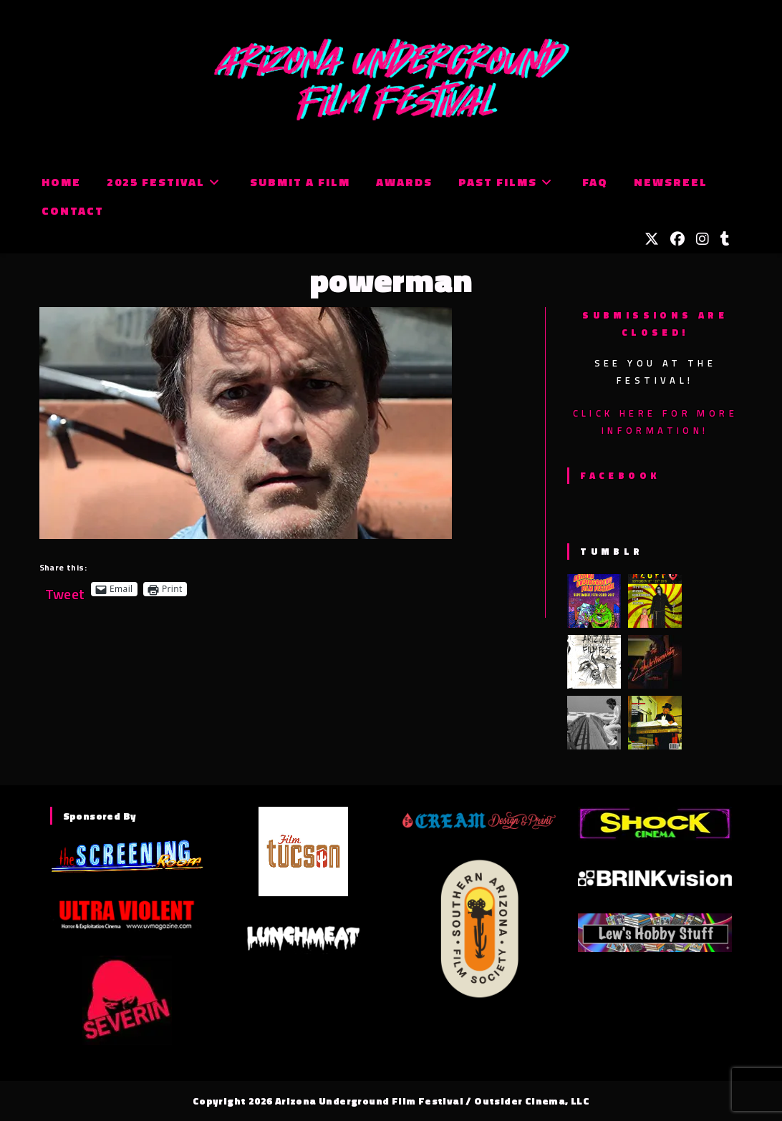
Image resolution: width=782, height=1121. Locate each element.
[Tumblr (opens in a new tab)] (725, 239)
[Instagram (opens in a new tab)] (702, 239)
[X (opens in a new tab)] (652, 239)
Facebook (620, 475)
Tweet (65, 589)
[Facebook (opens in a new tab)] (677, 239)
